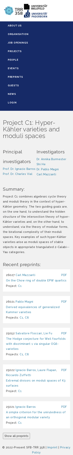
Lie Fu (48, 333)
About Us (15, 25)
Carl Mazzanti (25, 275)
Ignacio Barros (26, 370)
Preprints (15, 77)
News (12, 94)
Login (12, 102)
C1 (20, 285)
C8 (27, 317)
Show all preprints (16, 436)
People (13, 60)
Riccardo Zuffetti (18, 375)
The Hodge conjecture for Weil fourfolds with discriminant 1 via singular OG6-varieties (36, 343)
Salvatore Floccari (29, 333)
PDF (64, 275)
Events (13, 68)
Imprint (52, 447)
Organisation (18, 34)
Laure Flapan (47, 370)
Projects (15, 51)
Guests (13, 85)
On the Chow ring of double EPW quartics (36, 280)
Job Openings (18, 42)
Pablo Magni (24, 301)
